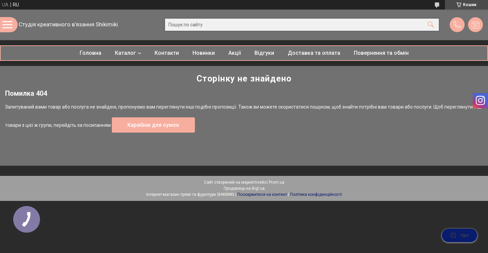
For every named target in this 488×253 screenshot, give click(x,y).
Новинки (203, 53)
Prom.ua (276, 182)
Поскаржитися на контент (262, 194)
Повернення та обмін (381, 53)
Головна (90, 53)
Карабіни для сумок (153, 125)
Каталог (125, 53)
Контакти (167, 53)
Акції (234, 53)
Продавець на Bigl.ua (244, 188)
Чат (459, 235)
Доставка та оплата (314, 53)
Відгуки (264, 53)
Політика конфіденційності (316, 194)
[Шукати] (431, 25)
